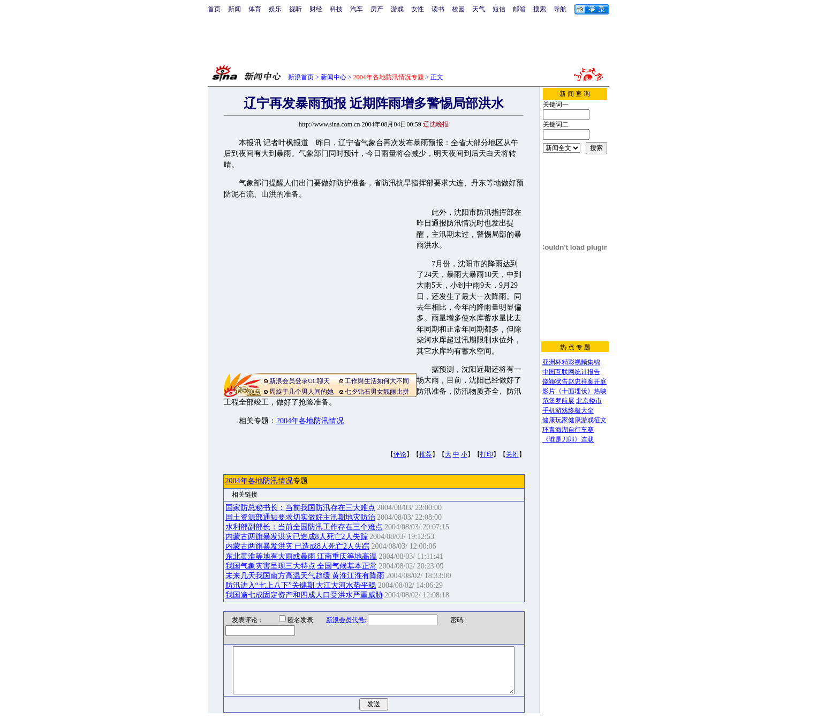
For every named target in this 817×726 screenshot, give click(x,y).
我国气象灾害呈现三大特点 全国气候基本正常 (301, 566)
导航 (560, 9)
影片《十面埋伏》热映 (574, 391)
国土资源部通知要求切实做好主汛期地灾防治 (300, 517)
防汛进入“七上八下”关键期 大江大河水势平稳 (300, 585)
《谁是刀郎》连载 (568, 439)
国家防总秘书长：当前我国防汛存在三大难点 (300, 508)
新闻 (234, 9)
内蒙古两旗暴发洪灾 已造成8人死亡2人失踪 (297, 546)
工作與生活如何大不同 (377, 381)
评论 (400, 454)
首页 (214, 9)
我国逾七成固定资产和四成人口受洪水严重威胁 (304, 595)
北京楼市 (589, 401)
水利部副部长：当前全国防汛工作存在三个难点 (304, 527)
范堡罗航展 (558, 401)
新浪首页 (301, 77)
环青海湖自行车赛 (568, 429)
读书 (438, 9)
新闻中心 (333, 77)
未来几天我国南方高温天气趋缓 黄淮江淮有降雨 (305, 576)
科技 (336, 9)
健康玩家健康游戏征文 (574, 420)
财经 (315, 9)
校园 (458, 9)
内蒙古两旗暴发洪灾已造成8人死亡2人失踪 (296, 537)
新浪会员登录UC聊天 (299, 381)
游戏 (397, 9)
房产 (376, 9)
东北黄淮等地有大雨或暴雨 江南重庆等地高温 (301, 556)
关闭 (512, 454)
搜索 (539, 9)
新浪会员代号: (339, 620)
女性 (417, 9)
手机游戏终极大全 (568, 410)
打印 (486, 454)
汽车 (356, 9)
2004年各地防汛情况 (310, 421)
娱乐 (275, 9)
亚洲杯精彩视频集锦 (571, 362)
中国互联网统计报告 (571, 372)
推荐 (425, 454)
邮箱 (519, 9)
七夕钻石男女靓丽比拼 (377, 391)
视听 (295, 9)
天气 (478, 9)
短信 (499, 9)
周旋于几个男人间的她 (301, 391)
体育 (254, 9)
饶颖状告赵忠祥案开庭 (574, 381)
